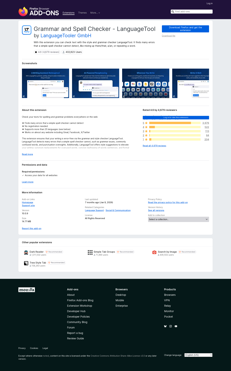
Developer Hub (76, 311)
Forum (71, 327)
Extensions (69, 12)
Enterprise (122, 305)
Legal (45, 348)
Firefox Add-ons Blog (80, 300)
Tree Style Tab (38, 262)
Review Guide (75, 338)
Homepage (27, 202)
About (71, 294)
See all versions (156, 210)
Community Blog (77, 322)
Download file (168, 35)
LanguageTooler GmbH (66, 35)
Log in (210, 3)
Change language (173, 355)
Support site (28, 205)
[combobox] (192, 12)
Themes (82, 12)
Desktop (121, 294)
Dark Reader (37, 251)
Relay (167, 305)
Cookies (34, 348)
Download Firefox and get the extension (185, 29)
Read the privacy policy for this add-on (168, 202)
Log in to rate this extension (176, 117)
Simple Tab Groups (104, 251)
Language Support (94, 210)
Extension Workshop (79, 305)
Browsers (170, 294)
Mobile (120, 300)
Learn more (27, 182)
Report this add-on (31, 228)
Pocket (168, 316)
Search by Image (167, 251)
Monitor (169, 311)
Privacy (22, 348)
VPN (167, 300)
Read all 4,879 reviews (154, 145)
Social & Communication (118, 210)
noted (46, 356)
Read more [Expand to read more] (27, 154)
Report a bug (75, 332)
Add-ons (72, 289)
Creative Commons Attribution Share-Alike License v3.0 (118, 356)
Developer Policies (78, 316)
